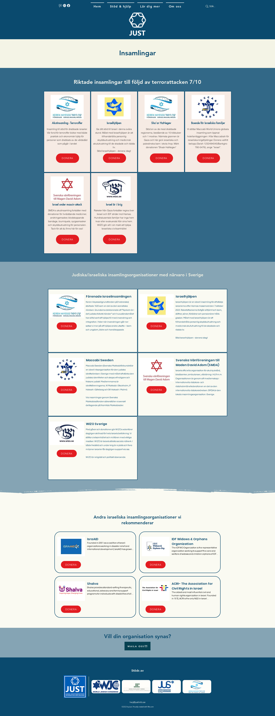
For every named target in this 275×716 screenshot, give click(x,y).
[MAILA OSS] (137, 646)
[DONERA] (67, 158)
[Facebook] (68, 5)
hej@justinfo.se (138, 702)
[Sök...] (215, 6)
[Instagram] (64, 5)
